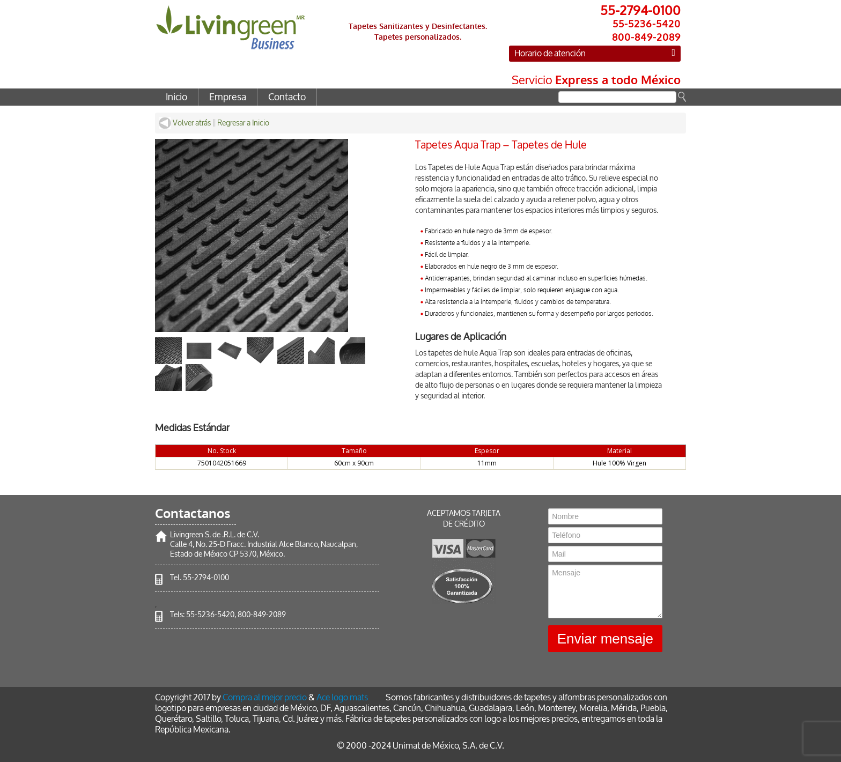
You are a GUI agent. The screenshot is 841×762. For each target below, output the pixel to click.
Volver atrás (185, 123)
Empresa (227, 97)
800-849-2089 (262, 615)
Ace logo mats (342, 697)
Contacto (287, 97)
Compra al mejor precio (265, 697)
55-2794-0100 (206, 578)
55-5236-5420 (210, 615)
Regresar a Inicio (243, 123)
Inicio (176, 97)
